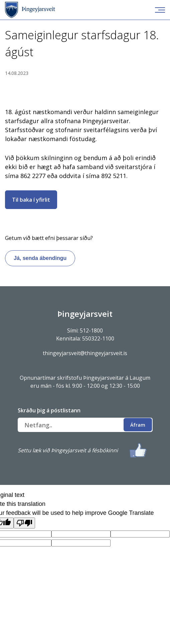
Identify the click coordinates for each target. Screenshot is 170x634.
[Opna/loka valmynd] (160, 10)
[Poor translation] (24, 523)
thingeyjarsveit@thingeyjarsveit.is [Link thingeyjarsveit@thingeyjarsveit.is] (85, 353)
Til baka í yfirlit (31, 199)
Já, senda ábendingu (40, 258)
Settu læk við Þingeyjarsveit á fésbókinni (68, 450)
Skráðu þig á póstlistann (49, 410)
